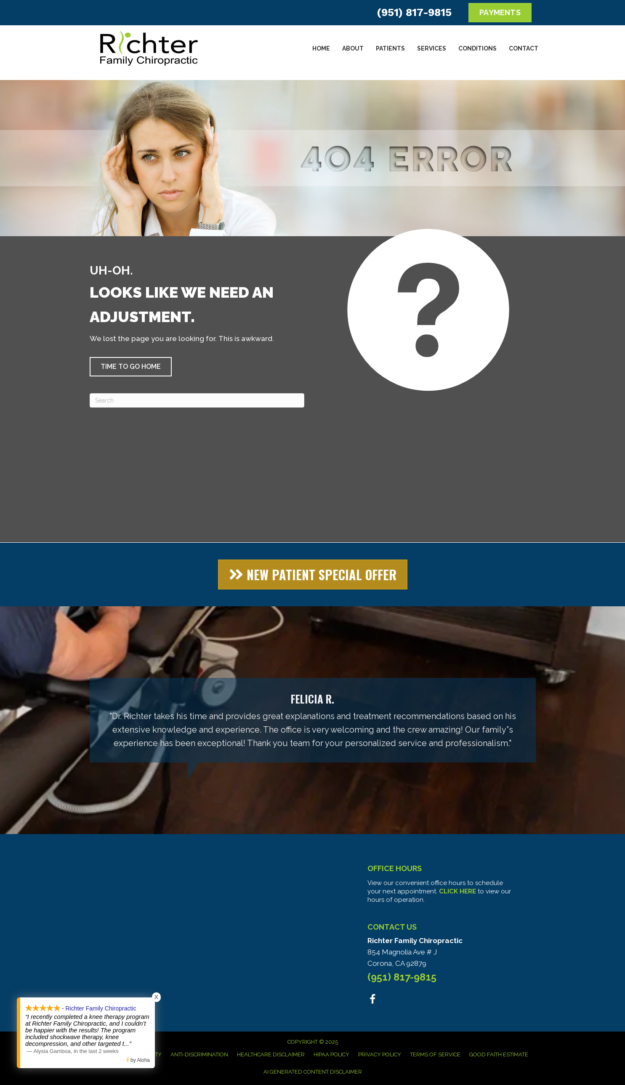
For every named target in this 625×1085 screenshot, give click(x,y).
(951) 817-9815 (414, 12)
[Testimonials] (313, 720)
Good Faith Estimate (498, 1054)
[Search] (197, 400)
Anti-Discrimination (199, 1054)
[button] (131, 366)
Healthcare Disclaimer (271, 1054)
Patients (390, 48)
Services (431, 48)
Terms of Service (435, 1054)
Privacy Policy (379, 1054)
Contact (523, 48)
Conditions (477, 48)
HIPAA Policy (331, 1054)
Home (321, 48)
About (353, 48)
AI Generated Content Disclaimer (312, 1072)
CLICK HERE (457, 891)
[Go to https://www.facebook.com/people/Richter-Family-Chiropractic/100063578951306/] (372, 1000)
